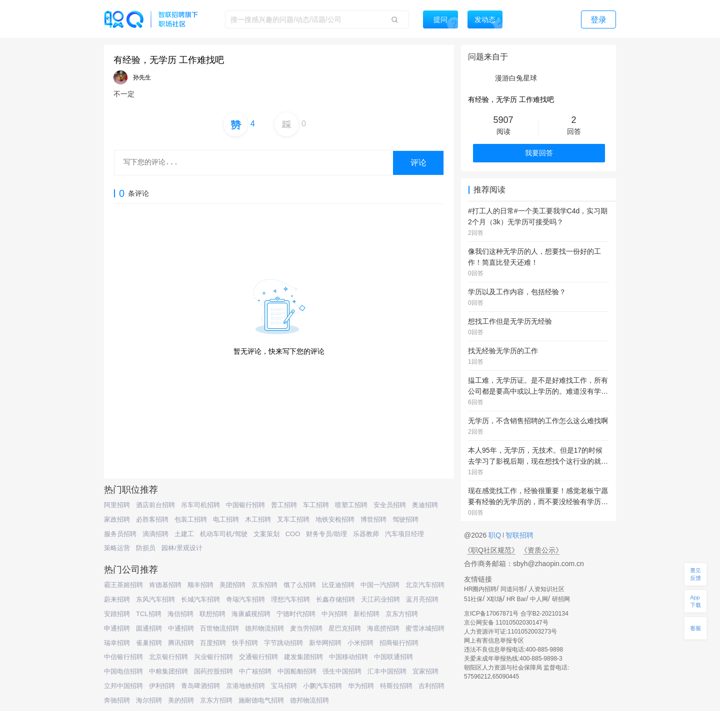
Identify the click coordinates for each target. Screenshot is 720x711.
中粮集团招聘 (168, 671)
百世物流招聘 (219, 628)
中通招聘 (181, 628)
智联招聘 (519, 535)
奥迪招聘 (425, 505)
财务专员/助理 (326, 534)
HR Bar (516, 599)
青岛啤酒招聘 (200, 686)
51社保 (473, 599)
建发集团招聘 (303, 657)
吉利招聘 (431, 686)
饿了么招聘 (300, 585)
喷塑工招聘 (351, 505)
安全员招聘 (390, 505)
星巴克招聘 (344, 628)
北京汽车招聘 (425, 585)
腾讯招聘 (181, 643)
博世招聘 (373, 519)
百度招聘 (213, 643)
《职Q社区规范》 (491, 550)
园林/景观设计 (182, 548)
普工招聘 (284, 505)
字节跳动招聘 (283, 643)
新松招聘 (367, 614)
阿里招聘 (117, 505)
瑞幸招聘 (117, 643)
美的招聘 (181, 700)
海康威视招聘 (251, 614)
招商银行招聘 (399, 643)
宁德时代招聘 (296, 614)
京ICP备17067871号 (491, 613)
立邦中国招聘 (123, 686)
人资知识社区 (546, 589)
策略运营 (117, 548)
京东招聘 (265, 585)
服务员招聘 (120, 534)
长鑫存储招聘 (335, 599)
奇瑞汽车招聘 (245, 599)
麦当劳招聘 (306, 628)
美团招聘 (233, 585)
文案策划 (267, 534)
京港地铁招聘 (245, 686)
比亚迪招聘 (338, 585)
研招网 (561, 599)
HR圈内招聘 (480, 589)
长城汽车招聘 (200, 599)
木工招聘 (258, 519)
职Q (495, 535)
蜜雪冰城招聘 (425, 628)
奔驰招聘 (117, 700)
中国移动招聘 (348, 657)
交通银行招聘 (258, 657)
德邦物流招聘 (264, 628)
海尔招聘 (149, 700)
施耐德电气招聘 (261, 700)
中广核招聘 (255, 671)
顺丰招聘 (201, 585)
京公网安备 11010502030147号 (506, 622)
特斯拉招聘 (396, 686)
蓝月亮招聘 (422, 599)
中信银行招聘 (123, 657)
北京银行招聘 (168, 657)
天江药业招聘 (380, 599)
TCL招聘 (149, 614)
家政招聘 (117, 519)
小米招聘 (361, 643)
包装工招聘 (190, 519)
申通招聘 (117, 628)
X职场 (494, 599)
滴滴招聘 (155, 534)
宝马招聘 (284, 686)
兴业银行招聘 (213, 657)
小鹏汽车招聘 (322, 686)
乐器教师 (366, 534)
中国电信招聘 (123, 671)
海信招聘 (181, 614)
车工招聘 (316, 505)
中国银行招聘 (245, 505)
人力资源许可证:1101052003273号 (510, 631)
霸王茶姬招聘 (123, 585)
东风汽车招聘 (155, 599)
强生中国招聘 (342, 671)
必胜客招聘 (152, 519)
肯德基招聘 (165, 585)
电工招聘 (226, 519)
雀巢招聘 (149, 643)
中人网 (539, 599)
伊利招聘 (162, 686)
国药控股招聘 (213, 671)
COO (293, 534)
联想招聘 (213, 614)
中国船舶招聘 (297, 671)
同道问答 (512, 589)
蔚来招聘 (117, 599)
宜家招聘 (425, 671)
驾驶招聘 (405, 519)
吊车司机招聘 (200, 505)
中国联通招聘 (393, 657)
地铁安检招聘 (335, 519)
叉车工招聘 (293, 519)
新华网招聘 (325, 643)
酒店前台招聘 (155, 505)
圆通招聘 (149, 628)
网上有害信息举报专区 (494, 640)
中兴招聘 (335, 614)
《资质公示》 (541, 550)
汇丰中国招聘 (387, 671)
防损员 (146, 548)
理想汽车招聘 (290, 599)
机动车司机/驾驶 (224, 534)
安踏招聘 (117, 614)
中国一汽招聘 (380, 585)
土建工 (184, 534)
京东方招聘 (402, 614)
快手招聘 (245, 643)
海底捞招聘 (383, 628)
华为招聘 (361, 686)
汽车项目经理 (404, 534)
